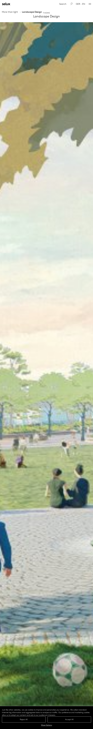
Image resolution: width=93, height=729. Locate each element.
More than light (10, 11)
